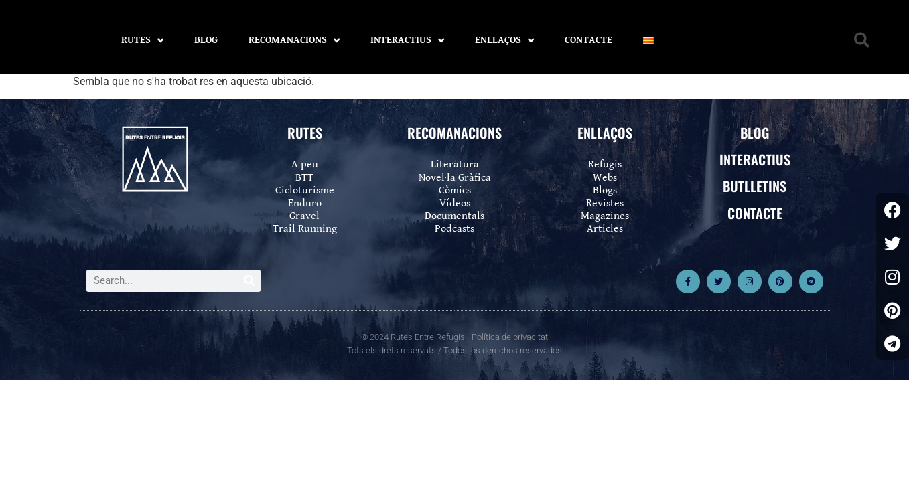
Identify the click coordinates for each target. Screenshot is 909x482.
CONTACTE (588, 40)
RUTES (142, 40)
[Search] (249, 281)
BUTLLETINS (754, 186)
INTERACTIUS (407, 40)
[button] (862, 40)
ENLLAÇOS (504, 40)
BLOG (206, 40)
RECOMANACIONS (294, 40)
